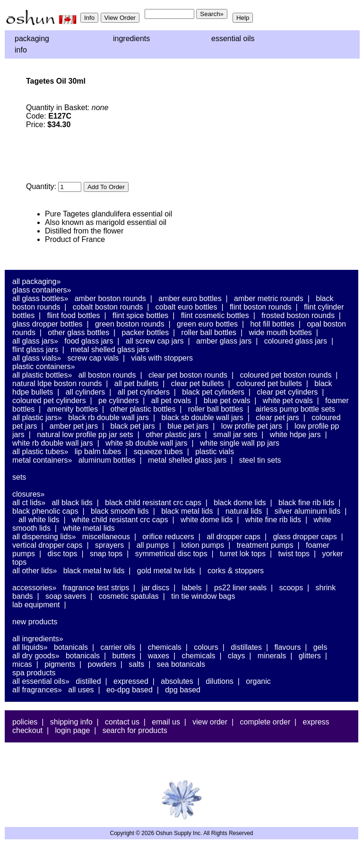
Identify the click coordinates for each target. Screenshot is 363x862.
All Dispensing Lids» (44, 537)
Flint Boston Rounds (261, 307)
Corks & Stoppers (235, 571)
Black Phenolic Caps (45, 511)
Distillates (246, 647)
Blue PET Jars (187, 426)
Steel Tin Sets (260, 460)
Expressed (130, 681)
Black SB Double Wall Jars (202, 418)
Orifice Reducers (168, 537)
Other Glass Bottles (78, 332)
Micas (22, 664)
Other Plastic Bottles (143, 409)
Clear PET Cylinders (287, 392)
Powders (101, 664)
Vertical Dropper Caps (47, 545)
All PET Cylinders (144, 392)
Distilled (88, 681)
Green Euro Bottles (207, 324)
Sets (19, 477)
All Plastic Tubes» (40, 452)
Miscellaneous (106, 537)
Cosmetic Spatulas (129, 596)
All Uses (81, 690)
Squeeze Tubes (158, 452)
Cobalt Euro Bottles (186, 307)
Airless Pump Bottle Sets (295, 409)
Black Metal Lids (187, 511)
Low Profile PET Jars (251, 426)
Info (21, 50)
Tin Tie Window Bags (203, 596)
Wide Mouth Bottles (280, 332)
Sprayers (109, 545)
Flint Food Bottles (73, 315)
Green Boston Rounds (129, 324)
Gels (320, 647)
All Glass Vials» (36, 358)
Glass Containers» (41, 290)
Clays (236, 656)
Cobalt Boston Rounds (108, 307)
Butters (123, 656)
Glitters (310, 656)
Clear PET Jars (277, 418)
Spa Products (34, 673)
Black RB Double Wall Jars (108, 418)
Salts (136, 664)
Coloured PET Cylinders (49, 401)
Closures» (28, 494)
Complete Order (265, 722)
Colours (206, 647)
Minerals (272, 656)
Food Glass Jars (88, 341)
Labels (192, 588)
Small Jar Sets (235, 435)
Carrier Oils (118, 647)
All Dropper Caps (233, 537)
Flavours (287, 647)
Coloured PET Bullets (269, 383)
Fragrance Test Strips (96, 588)
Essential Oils (233, 38)
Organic (258, 681)
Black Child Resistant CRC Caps (153, 503)
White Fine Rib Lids (273, 520)
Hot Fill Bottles (272, 324)
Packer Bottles (145, 332)
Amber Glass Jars (223, 341)
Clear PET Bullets (197, 383)
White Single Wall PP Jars (239, 443)
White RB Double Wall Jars (52, 443)
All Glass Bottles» (40, 298)
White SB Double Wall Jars (146, 443)
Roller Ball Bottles (209, 332)
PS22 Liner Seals (240, 588)
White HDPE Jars (295, 435)
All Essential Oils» (40, 681)
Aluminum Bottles (107, 460)
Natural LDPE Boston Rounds (57, 383)
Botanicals (71, 647)
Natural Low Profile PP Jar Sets (85, 435)
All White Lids (38, 520)
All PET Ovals (171, 401)
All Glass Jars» (35, 341)
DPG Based (182, 690)
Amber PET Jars (74, 426)
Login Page (72, 730)
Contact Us (122, 722)
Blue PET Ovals (227, 401)
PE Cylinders (118, 401)
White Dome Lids (207, 520)
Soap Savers (65, 596)
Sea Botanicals (181, 664)
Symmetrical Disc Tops (171, 554)
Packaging (32, 38)
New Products (34, 622)
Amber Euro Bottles (189, 298)
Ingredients (131, 38)
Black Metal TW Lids (94, 571)
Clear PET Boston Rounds (187, 375)
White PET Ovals (288, 401)
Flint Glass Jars (35, 349)
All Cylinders (85, 392)
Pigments (59, 664)
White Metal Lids (88, 528)
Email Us (166, 722)
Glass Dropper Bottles (47, 324)
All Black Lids (72, 503)
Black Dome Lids (240, 503)
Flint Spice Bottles (140, 315)
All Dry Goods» (36, 656)
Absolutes (177, 681)
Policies (24, 722)
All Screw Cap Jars (155, 341)
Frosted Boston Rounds (298, 315)
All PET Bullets (136, 383)
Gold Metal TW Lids (166, 571)
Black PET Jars (133, 426)
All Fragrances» (37, 690)
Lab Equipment (36, 605)
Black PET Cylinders (213, 392)
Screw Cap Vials (93, 358)
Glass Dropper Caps (305, 537)
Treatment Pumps (265, 545)
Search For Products (135, 730)
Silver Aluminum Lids (308, 511)
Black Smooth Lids (120, 511)
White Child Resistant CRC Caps (120, 520)
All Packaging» (36, 281)
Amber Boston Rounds (110, 298)
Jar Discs (156, 588)
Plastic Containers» (43, 366)
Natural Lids (243, 511)
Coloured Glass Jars (295, 341)
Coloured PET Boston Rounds (286, 375)
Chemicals (165, 647)
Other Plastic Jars (173, 435)
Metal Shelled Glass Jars (109, 349)
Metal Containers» (42, 460)
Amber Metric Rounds (268, 298)
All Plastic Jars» (37, 418)
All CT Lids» (28, 503)
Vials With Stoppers (162, 358)
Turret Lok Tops (243, 554)
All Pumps (153, 545)
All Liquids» (30, 647)
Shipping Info (71, 722)
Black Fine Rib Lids (306, 503)
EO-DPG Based (129, 690)
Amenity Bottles (72, 409)
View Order (209, 722)
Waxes (158, 656)
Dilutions (219, 681)
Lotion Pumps (203, 545)
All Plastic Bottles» (42, 375)
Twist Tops (294, 554)
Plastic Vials (214, 452)
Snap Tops (106, 554)
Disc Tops (62, 554)
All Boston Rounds (107, 375)
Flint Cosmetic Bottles (215, 315)
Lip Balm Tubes (98, 452)
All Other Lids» (34, 571)
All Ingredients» (37, 639)
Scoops (291, 588)
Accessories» (34, 588)
